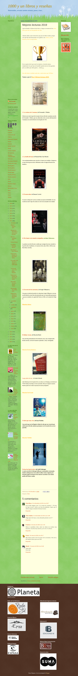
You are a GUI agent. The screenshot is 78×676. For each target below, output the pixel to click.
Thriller (9, 197)
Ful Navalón (12, 101)
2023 (11, 211)
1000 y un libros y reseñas (30, 6)
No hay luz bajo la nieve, (28, 469)
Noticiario (10, 158)
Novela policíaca (12, 174)
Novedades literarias (12, 161)
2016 (11, 336)
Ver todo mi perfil (12, 103)
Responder (28, 541)
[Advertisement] (12, 56)
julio (12, 313)
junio (12, 316)
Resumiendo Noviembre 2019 (14, 290)
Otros (9, 179)
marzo (12, 323)
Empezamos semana (12, 139)
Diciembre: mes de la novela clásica (13, 284)
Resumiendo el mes (12, 188)
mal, (32, 156)
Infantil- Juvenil (11, 146)
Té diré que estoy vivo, (28, 420)
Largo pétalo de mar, (27, 378)
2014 (11, 341)
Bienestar (10, 130)
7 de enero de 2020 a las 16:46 (37, 546)
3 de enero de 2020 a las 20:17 (36, 535)
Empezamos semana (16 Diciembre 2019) (14, 256)
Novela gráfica (11, 168)
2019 (11, 220)
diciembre (13, 223)
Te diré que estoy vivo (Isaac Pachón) (14, 270)
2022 (11, 213)
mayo (12, 318)
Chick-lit (10, 132)
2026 (11, 203)
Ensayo (9, 141)
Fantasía (10, 144)
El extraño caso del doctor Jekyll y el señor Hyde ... (14, 263)
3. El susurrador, (26, 194)
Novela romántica (12, 177)
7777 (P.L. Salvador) (16, 351)
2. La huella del (26, 156)
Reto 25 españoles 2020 (13, 238)
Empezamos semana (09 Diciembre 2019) (14, 277)
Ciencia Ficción (11, 134)
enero (12, 328)
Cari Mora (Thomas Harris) (13, 246)
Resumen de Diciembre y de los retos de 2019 (14, 232)
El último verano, (27, 335)
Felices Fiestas (14, 242)
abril (12, 321)
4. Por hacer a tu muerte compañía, (32, 238)
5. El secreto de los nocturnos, (30, 289)
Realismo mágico (12, 183)
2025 (11, 206)
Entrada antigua (53, 577)
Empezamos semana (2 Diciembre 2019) (14, 295)
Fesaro (27, 535)
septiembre (13, 307)
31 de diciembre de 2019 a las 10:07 (40, 503)
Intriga (9, 148)
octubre (13, 304)
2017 (11, 334)
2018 (11, 331)
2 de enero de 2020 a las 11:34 (38, 524)
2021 (11, 216)
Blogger (47, 673)
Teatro (9, 192)
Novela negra (11, 172)
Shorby (27, 546)
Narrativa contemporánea (11, 156)
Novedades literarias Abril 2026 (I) (16, 370)
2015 (11, 339)
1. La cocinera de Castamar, (29, 112)
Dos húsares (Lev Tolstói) (14, 250)
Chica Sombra (29, 515)
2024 (11, 208)
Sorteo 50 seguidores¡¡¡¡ (16, 416)
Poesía (9, 181)
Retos (9, 190)
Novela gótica (11, 165)
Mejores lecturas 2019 (13, 226)
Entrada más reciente (27, 577)
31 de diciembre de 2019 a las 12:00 (41, 515)
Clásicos (10, 137)
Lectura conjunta (12, 150)
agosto (12, 311)
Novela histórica (12, 170)
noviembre (13, 301)
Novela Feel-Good (12, 163)
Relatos (9, 186)
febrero (13, 326)
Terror (9, 195)
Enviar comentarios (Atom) (33, 581)
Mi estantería (11, 153)
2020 (11, 218)
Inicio (41, 577)
